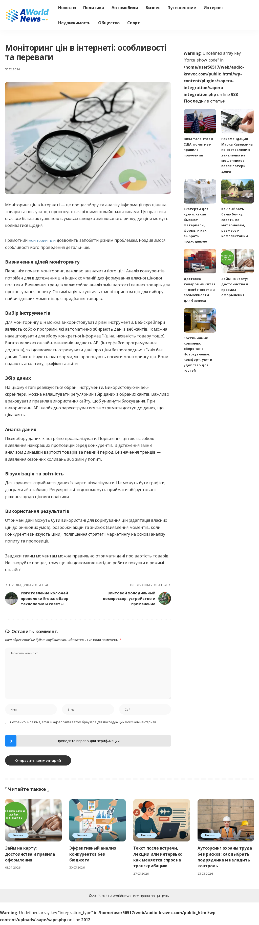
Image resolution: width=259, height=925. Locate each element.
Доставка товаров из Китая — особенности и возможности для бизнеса (199, 289)
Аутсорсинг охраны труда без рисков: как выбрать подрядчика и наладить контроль (225, 859)
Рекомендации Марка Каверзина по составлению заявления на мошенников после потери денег (237, 154)
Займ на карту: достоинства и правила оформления (30, 855)
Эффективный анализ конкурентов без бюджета (92, 855)
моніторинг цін (44, 240)
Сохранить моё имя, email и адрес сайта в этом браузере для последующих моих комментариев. (83, 724)
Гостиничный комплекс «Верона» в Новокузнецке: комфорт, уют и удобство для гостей (198, 353)
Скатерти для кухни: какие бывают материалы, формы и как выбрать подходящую (196, 224)
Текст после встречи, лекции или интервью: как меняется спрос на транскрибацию (157, 859)
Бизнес (19, 837)
